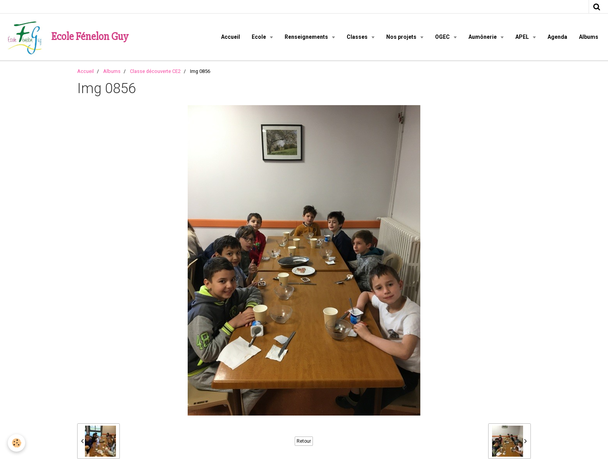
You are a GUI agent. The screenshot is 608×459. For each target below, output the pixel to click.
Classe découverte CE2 (155, 71)
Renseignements (307, 37)
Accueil (230, 37)
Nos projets (402, 37)
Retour (304, 441)
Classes (358, 37)
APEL (522, 37)
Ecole (259, 37)
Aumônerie (483, 37)
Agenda (557, 37)
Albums (588, 37)
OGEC (443, 37)
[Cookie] (16, 443)
